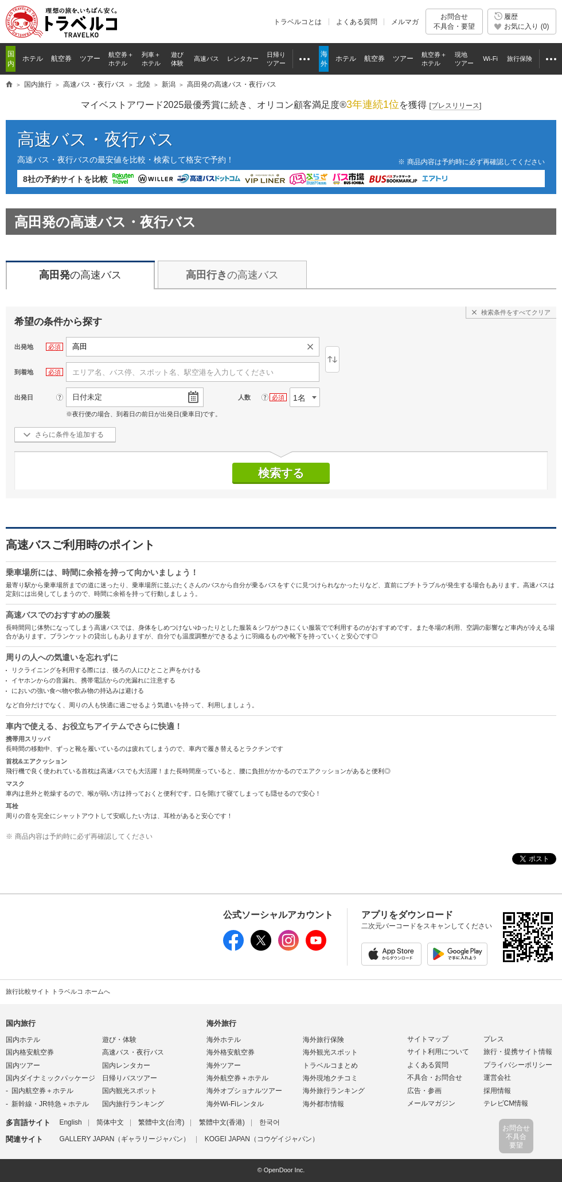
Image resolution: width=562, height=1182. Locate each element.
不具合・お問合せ (434, 1078)
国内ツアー (23, 1065)
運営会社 (497, 1078)
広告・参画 (424, 1091)
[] (456, 106)
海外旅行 (221, 1023)
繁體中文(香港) (222, 1122)
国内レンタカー (126, 1065)
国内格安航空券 (30, 1052)
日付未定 (87, 397)
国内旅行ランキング (133, 1104)
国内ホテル (23, 1040)
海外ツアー (223, 1065)
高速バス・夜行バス (95, 139)
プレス (493, 1039)
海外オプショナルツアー (244, 1091)
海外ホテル (223, 1040)
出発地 (23, 346)
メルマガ (405, 21)
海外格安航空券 (230, 1052)
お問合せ (454, 21)
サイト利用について (438, 1052)
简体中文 (110, 1122)
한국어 (269, 1122)
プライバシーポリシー (517, 1065)
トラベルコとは (298, 21)
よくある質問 (356, 21)
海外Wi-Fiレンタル (235, 1104)
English (70, 1122)
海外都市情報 (323, 1104)
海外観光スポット (330, 1052)
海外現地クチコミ (330, 1078)
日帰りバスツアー (129, 1078)
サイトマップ (427, 1039)
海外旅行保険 (323, 1040)
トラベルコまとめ (330, 1065)
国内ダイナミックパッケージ (50, 1078)
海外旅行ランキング (334, 1091)
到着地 (23, 372)
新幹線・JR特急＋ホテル (50, 1104)
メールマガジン (431, 1103)
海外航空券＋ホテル (237, 1078)
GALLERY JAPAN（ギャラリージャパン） (124, 1139)
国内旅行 (21, 1023)
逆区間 (332, 359)
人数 (244, 397)
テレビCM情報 (506, 1103)
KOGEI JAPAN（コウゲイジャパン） (262, 1139)
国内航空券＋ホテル (42, 1091)
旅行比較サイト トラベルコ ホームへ (58, 991)
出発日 (23, 397)
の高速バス (80, 275)
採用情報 (497, 1091)
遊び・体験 (119, 1040)
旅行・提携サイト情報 (517, 1052)
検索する (281, 473)
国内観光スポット (129, 1091)
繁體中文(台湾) (161, 1122)
